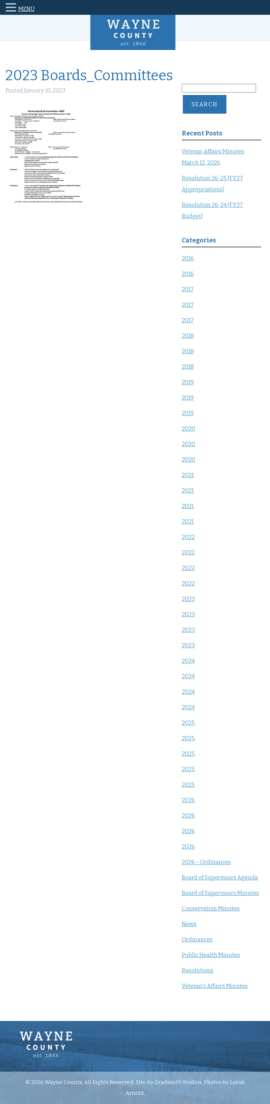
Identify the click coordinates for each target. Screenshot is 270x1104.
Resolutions (197, 970)
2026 (188, 800)
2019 (188, 382)
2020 (188, 428)
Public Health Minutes (211, 955)
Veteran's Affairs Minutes (215, 986)
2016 (188, 258)
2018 (188, 335)
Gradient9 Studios (178, 1082)
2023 (188, 599)
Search (205, 104)
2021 (188, 475)
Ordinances (197, 939)
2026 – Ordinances (206, 862)
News (189, 924)
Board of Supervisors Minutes (220, 893)
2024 (188, 661)
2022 (188, 537)
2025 (188, 722)
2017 (188, 289)
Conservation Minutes (211, 908)
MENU (26, 9)
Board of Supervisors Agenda (220, 877)
